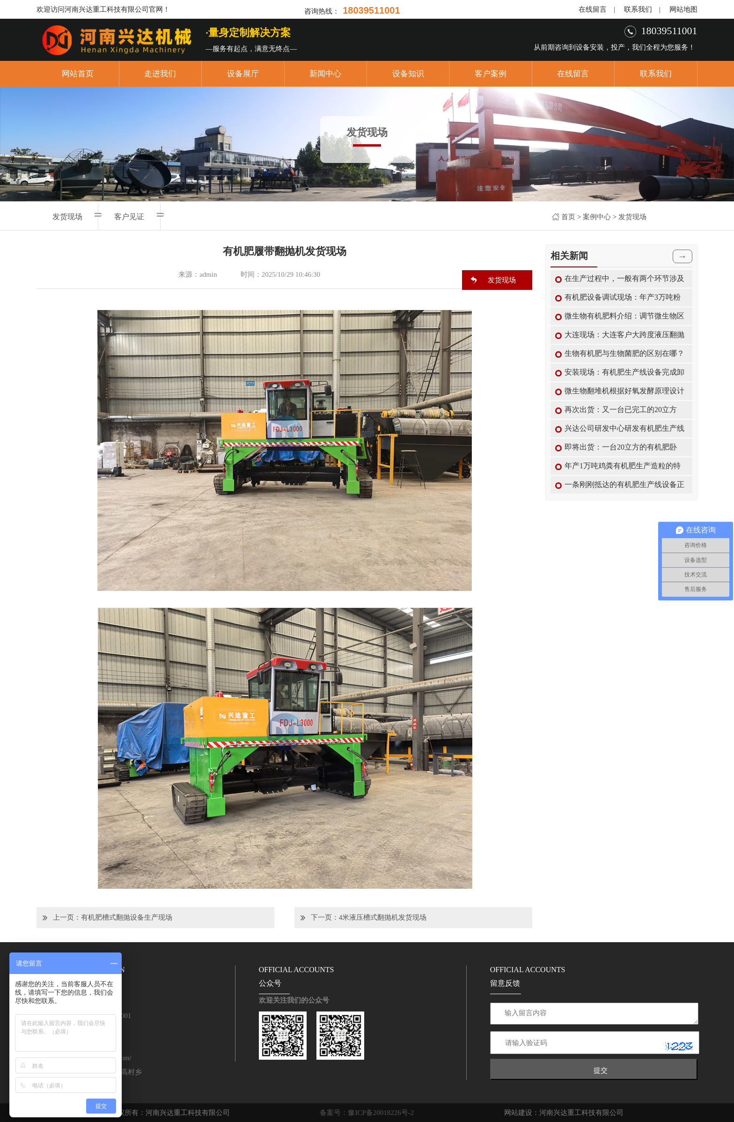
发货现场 (632, 217)
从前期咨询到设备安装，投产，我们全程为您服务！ (614, 47)
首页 (568, 217)
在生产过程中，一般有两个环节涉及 (624, 278)
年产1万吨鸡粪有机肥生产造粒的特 (623, 466)
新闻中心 (325, 73)
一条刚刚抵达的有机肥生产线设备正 (624, 484)
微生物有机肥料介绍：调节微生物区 (624, 316)
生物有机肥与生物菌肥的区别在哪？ (624, 353)
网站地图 (683, 9)
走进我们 (160, 73)
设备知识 (408, 73)
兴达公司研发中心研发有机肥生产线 (624, 428)
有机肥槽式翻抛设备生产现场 (126, 917)
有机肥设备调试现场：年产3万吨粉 (623, 297)
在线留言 (593, 9)
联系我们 (638, 9)
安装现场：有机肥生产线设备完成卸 (624, 372)
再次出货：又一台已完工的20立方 (621, 409)
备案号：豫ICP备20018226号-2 (367, 1112)
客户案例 (490, 73)
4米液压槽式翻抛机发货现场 (383, 917)
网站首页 (78, 73)
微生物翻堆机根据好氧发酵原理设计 (624, 391)
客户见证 (129, 217)
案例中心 (597, 217)
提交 (601, 1070)
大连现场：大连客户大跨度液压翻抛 (624, 335)
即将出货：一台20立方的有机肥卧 (621, 447)
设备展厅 (243, 73)
